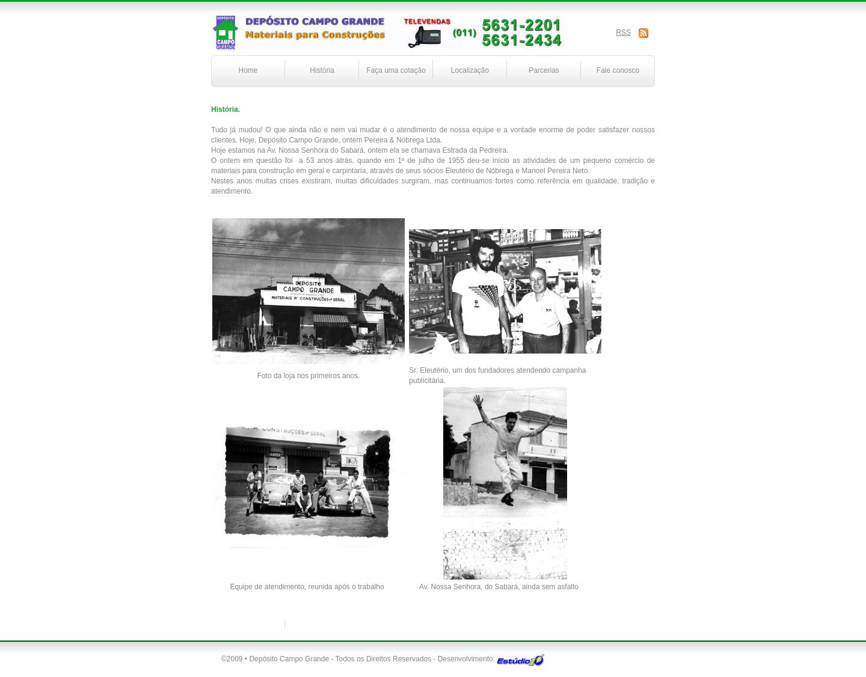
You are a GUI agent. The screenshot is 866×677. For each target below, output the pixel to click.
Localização (470, 70)
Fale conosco (618, 70)
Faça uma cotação (396, 70)
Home (247, 70)
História (322, 70)
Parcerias (544, 70)
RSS (623, 32)
